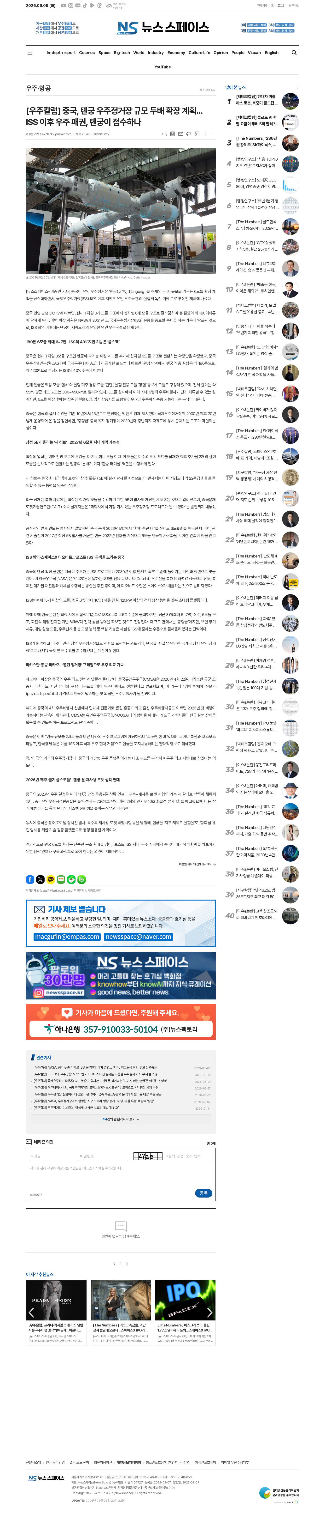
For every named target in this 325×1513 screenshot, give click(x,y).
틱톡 (85, 5)
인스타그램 (70, 5)
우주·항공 (210, 90)
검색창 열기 (294, 53)
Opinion (221, 52)
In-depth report (61, 52)
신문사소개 (33, 1463)
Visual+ (254, 52)
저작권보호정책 (205, 1463)
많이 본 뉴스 (235, 87)
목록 (172, 134)
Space (104, 52)
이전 (114, 1263)
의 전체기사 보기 (195, 864)
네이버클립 (92, 5)
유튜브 (63, 5)
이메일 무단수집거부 (235, 1463)
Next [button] (210, 1313)
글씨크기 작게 (213, 134)
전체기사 (262, 5)
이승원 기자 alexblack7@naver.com (48, 134)
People (238, 52)
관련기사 (43, 1057)
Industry (156, 52)
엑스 (40, 879)
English (271, 52)
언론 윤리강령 (55, 1463)
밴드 (81, 879)
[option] (56, 1312)
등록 (204, 1193)
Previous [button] (31, 1313)
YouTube (162, 67)
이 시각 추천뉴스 (39, 1274)
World (138, 52)
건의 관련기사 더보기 (120, 1119)
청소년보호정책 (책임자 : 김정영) (168, 1463)
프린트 (188, 134)
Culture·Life (199, 52)
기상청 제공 (117, 7)
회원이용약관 (103, 1463)
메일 (180, 134)
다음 (127, 1263)
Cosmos (87, 52)
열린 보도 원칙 (79, 1463)
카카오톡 (50, 879)
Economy (176, 52)
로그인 (281, 5)
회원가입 (294, 5)
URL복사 (164, 134)
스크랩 (197, 134)
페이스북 (30, 879)
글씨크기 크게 (205, 134)
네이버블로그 (77, 5)
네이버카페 (71, 879)
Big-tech (122, 52)
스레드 (99, 5)
